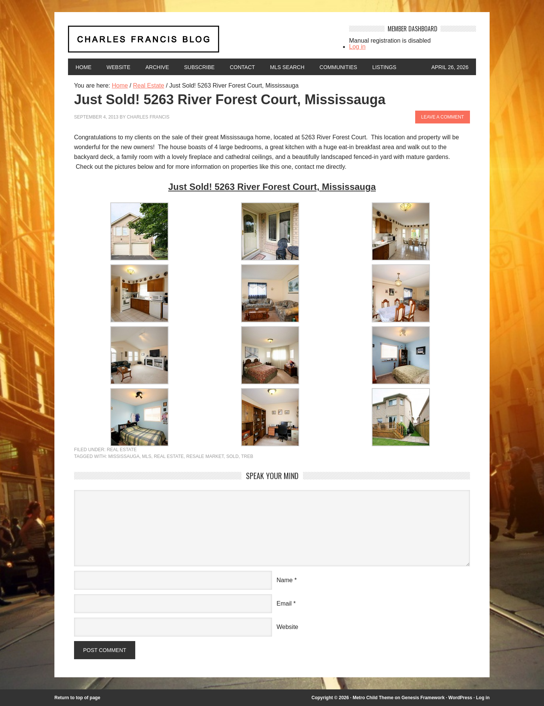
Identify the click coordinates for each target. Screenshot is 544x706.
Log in (357, 46)
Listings (384, 67)
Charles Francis (148, 117)
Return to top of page (77, 697)
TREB (247, 456)
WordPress (460, 697)
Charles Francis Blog (201, 42)
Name (285, 580)
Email (284, 603)
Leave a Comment (442, 117)
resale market (205, 456)
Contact (242, 67)
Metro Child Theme (372, 697)
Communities (338, 67)
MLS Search (287, 67)
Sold (232, 456)
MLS (146, 456)
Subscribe (199, 67)
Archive (157, 67)
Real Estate (122, 449)
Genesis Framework (423, 697)
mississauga (123, 456)
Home (83, 67)
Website (118, 67)
